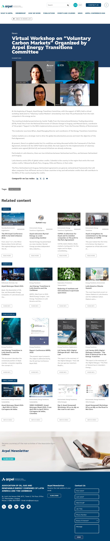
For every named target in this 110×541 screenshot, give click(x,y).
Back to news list (22, 19)
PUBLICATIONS (49, 13)
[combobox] (58, 5)
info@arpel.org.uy (32, 501)
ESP (80, 5)
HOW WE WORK (34, 13)
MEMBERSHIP (21, 13)
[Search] (68, 5)
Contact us (93, 5)
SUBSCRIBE (8, 460)
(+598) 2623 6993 (13, 501)
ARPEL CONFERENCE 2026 (95, 13)
